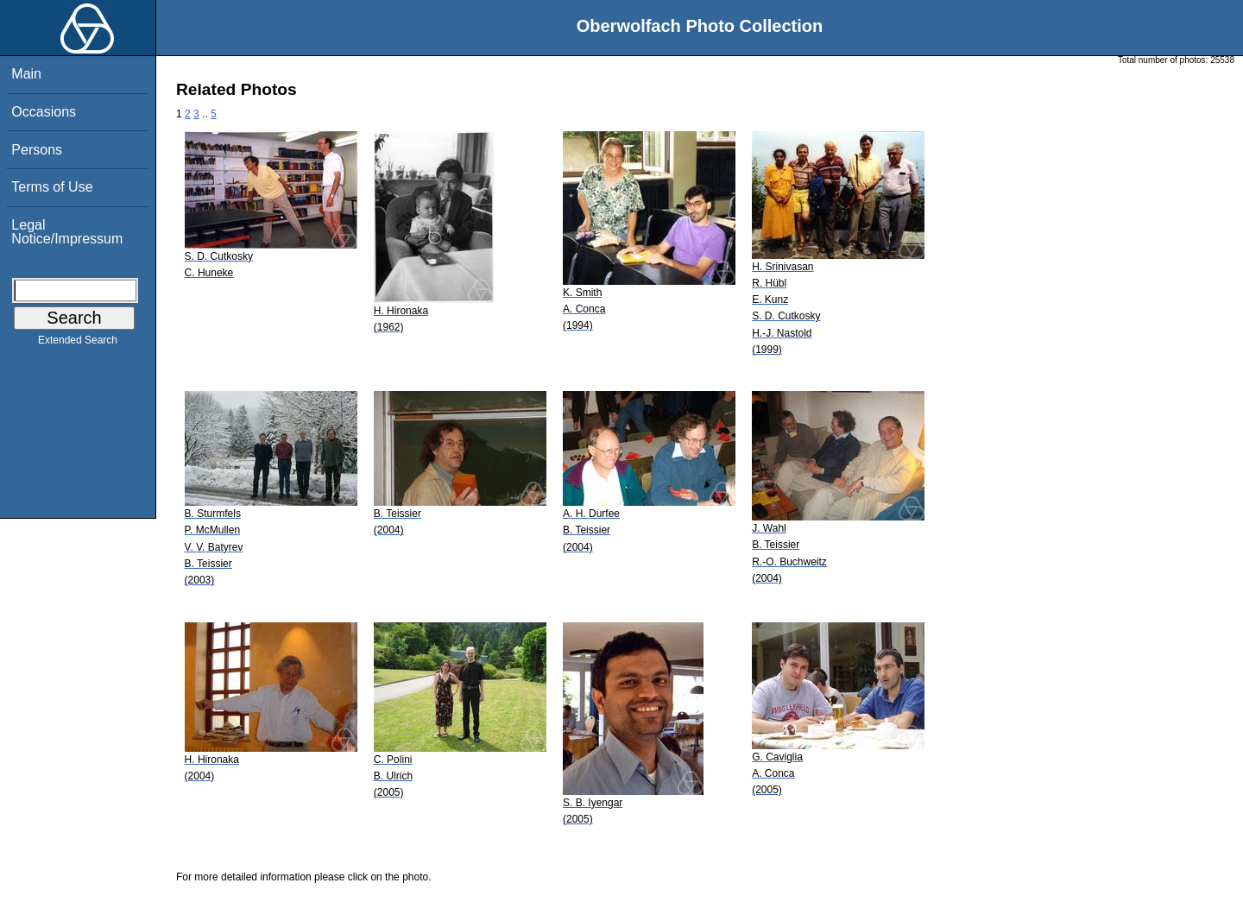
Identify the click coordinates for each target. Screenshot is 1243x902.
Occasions (43, 111)
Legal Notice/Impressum (67, 232)
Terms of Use (51, 187)
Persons (36, 149)
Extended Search (77, 343)
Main (26, 73)
